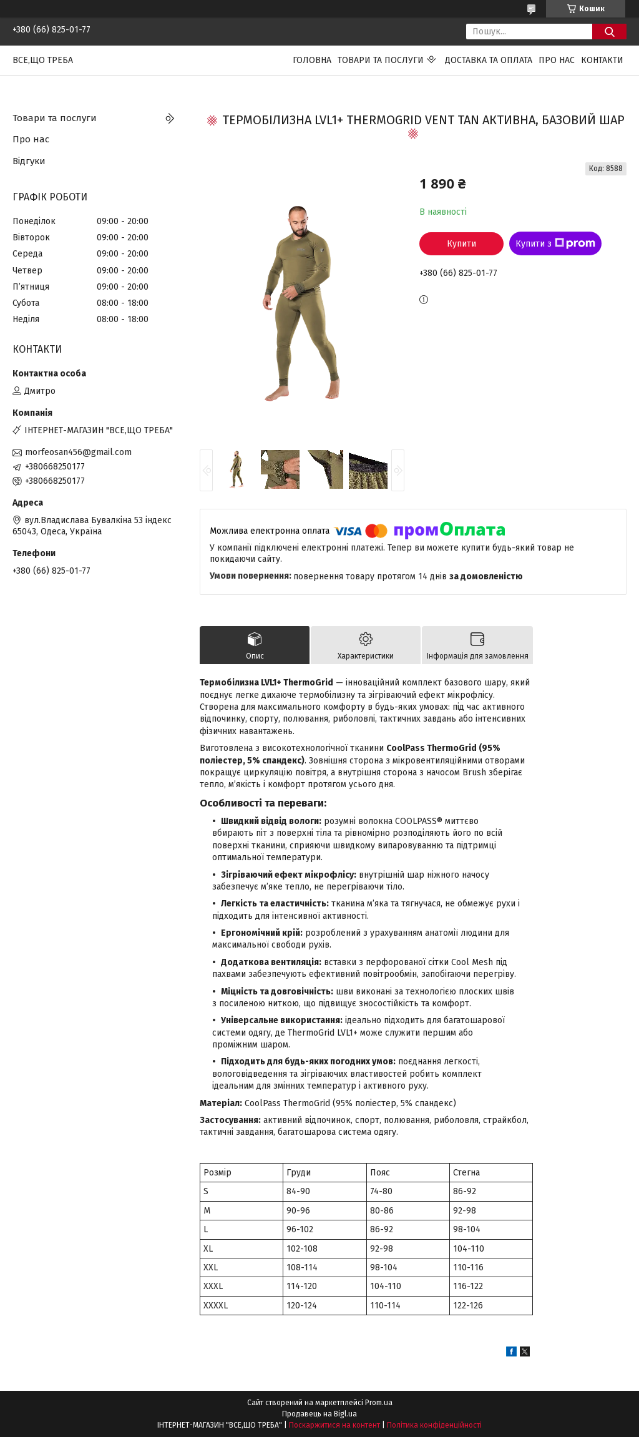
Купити (461, 243)
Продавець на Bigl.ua (319, 1414)
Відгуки (29, 161)
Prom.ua (379, 1402)
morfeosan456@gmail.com (78, 452)
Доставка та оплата (488, 60)
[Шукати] (609, 31)
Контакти (602, 60)
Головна (312, 60)
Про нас (557, 60)
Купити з (555, 243)
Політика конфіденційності (434, 1425)
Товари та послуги (381, 60)
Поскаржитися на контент (334, 1425)
